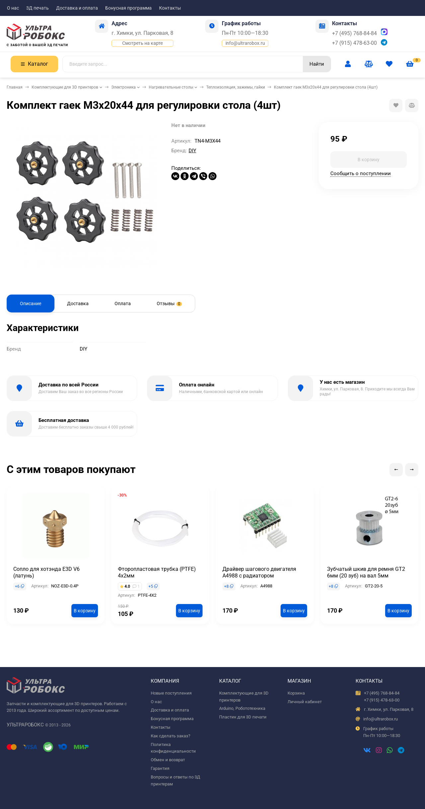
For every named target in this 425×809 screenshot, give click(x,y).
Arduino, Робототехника (242, 708)
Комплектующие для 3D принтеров (65, 87)
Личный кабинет (305, 701)
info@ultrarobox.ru (245, 43)
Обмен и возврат (168, 759)
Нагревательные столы (171, 87)
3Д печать (37, 8)
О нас (13, 8)
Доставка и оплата (77, 8)
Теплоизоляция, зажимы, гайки (235, 87)
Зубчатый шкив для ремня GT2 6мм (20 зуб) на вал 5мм (366, 572)
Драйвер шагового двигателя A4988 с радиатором (259, 572)
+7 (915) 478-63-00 (354, 43)
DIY (192, 151)
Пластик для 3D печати (243, 716)
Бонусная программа (128, 8)
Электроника (123, 87)
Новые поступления (171, 693)
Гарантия (160, 768)
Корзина (296, 693)
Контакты (170, 8)
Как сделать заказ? (170, 735)
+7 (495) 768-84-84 (354, 33)
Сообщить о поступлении (360, 173)
